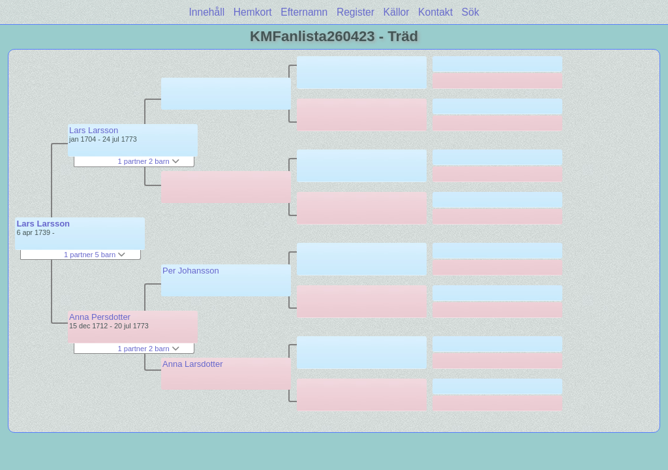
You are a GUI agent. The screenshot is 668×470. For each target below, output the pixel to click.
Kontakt (435, 12)
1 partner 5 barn (94, 254)
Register (355, 12)
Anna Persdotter (99, 317)
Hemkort (253, 12)
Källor (397, 12)
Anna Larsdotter (192, 364)
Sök (470, 12)
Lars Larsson (43, 223)
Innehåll (207, 12)
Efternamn (304, 12)
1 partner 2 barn (148, 161)
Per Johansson (190, 270)
